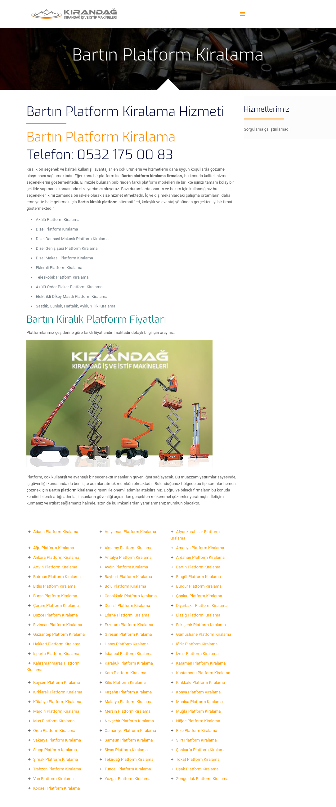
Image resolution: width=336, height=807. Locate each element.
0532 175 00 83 (125, 155)
